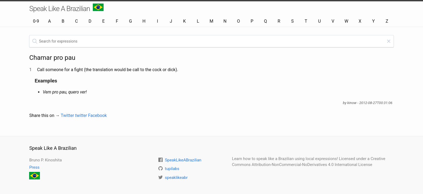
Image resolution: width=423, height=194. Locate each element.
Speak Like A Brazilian (66, 8)
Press (34, 167)
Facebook (97, 115)
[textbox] (211, 41)
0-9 (36, 21)
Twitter (74, 115)
